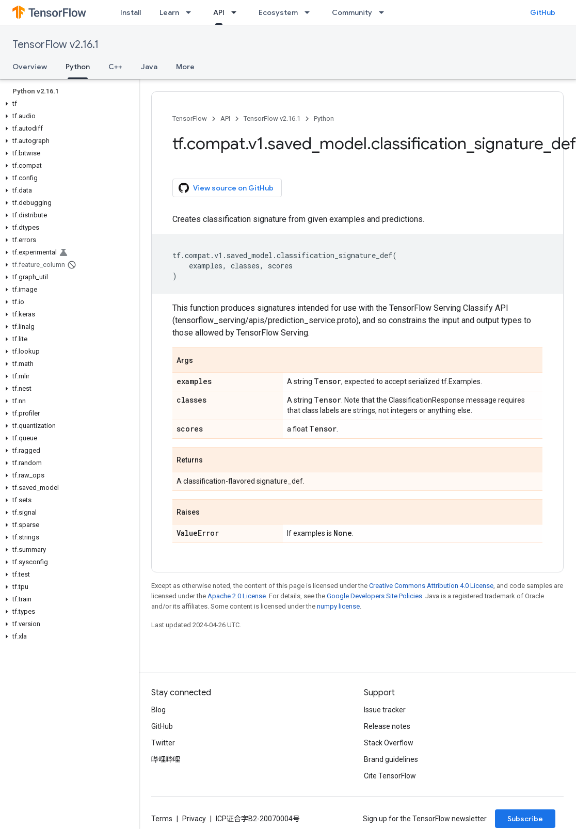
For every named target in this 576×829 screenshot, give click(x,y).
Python (324, 118)
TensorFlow (189, 118)
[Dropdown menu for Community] (384, 12)
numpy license (338, 606)
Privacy (194, 819)
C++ (115, 66)
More (185, 66)
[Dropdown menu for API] (237, 12)
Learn (169, 12)
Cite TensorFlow (390, 776)
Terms (161, 819)
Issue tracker (385, 710)
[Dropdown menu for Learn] (191, 12)
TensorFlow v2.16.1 (55, 44)
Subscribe (525, 818)
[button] (67, 104)
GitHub (542, 12)
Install (130, 12)
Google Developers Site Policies (374, 596)
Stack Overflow (388, 743)
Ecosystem (278, 12)
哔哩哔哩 (165, 759)
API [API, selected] (219, 12)
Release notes (387, 726)
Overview (29, 66)
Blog (158, 710)
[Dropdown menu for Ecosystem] (310, 12)
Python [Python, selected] (78, 66)
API (225, 118)
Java (149, 66)
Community (352, 12)
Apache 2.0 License (236, 596)
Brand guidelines (391, 759)
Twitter (163, 743)
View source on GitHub (226, 188)
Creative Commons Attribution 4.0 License (431, 585)
